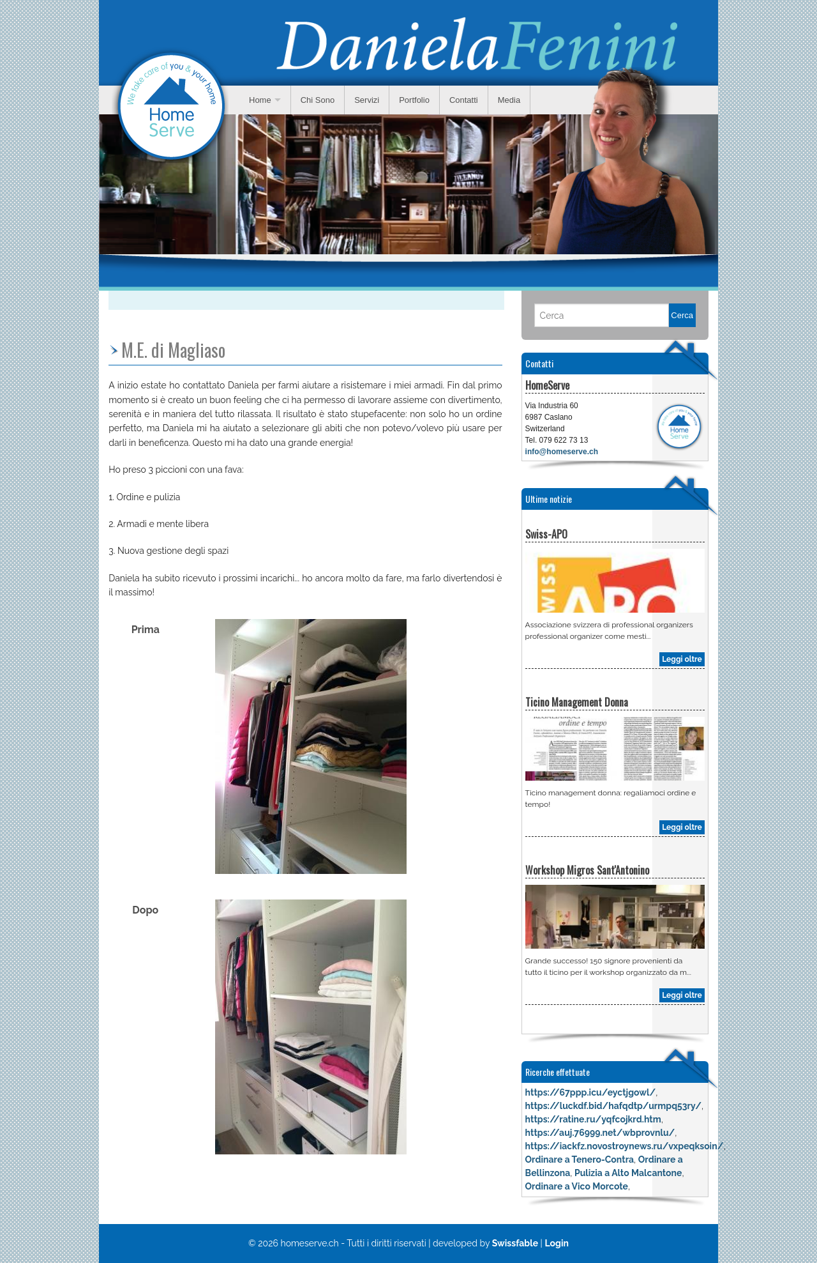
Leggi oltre (682, 659)
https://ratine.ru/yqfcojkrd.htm (593, 1119)
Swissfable (515, 1243)
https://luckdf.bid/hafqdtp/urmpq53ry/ (613, 1106)
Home (260, 100)
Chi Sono (317, 100)
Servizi (366, 100)
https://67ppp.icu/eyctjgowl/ (590, 1092)
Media (509, 100)
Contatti (463, 100)
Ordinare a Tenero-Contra (579, 1159)
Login (556, 1243)
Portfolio (414, 100)
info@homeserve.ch (561, 451)
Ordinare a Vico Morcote (576, 1186)
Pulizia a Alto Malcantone (628, 1173)
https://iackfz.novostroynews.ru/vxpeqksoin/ (624, 1146)
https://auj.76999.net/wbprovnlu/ (600, 1133)
